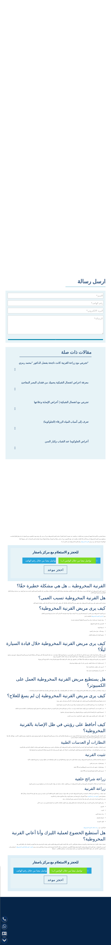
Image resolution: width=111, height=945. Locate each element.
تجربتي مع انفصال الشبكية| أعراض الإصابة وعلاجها (61, 402)
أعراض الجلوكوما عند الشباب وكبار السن (66, 441)
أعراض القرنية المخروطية (97, 616)
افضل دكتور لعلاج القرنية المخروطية (24, 847)
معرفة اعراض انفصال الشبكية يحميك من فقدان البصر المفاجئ (54, 382)
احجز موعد (55, 570)
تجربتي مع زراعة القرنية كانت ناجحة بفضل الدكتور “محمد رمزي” (53, 363)
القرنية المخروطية (85, 542)
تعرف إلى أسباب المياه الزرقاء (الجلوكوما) (66, 422)
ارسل (55, 339)
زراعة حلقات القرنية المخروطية (91, 828)
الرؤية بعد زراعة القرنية (93, 796)
